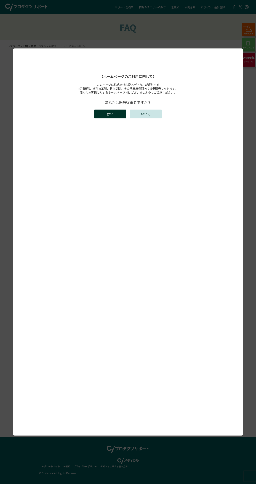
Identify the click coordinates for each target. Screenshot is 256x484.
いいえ (146, 114)
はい (110, 114)
